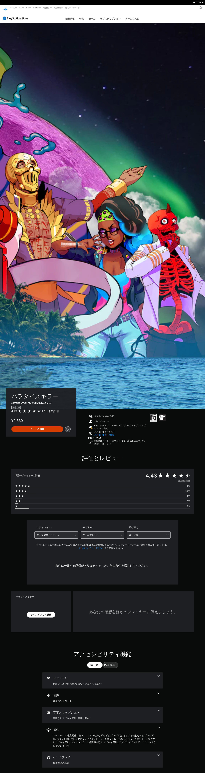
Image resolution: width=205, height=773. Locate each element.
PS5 (20, 8)
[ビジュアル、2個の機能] (102, 678)
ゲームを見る (132, 16)
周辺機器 (46, 8)
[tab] (94, 662)
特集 (81, 16)
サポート (75, 8)
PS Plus (36, 8)
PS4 (27, 8)
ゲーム (12, 8)
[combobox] (56, 532)
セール (92, 16)
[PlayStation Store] (16, 15)
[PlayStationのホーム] (5, 8)
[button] (104, 432)
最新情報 (57, 8)
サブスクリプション (110, 16)
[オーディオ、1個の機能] (102, 695)
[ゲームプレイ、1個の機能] (102, 757)
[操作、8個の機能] (102, 734)
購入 (67, 8)
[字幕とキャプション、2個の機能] (102, 712)
